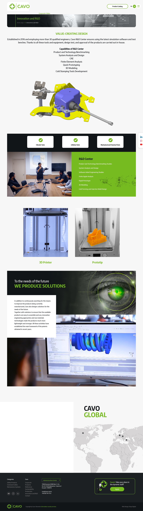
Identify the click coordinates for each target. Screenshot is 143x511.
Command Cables (12, 485)
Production (28, 491)
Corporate (40, 6)
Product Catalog (117, 6)
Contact (82, 6)
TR (131, 6)
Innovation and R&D (32, 22)
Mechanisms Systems (13, 487)
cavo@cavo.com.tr (47, 491)
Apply (117, 489)
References (60, 6)
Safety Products (12, 482)
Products (50, 6)
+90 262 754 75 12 (46, 493)
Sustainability (72, 6)
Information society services (48, 506)
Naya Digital (132, 506)
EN (134, 6)
